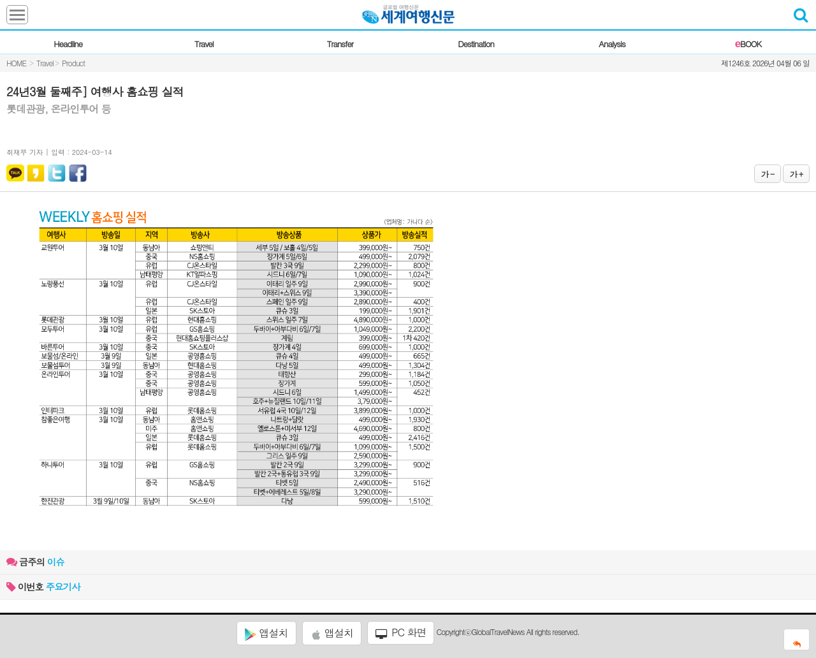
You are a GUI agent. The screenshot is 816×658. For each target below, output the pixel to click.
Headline (68, 44)
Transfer (340, 44)
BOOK (748, 44)
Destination (476, 44)
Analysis (612, 44)
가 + (796, 173)
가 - (767, 173)
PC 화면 (400, 632)
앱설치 (266, 633)
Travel (204, 44)
